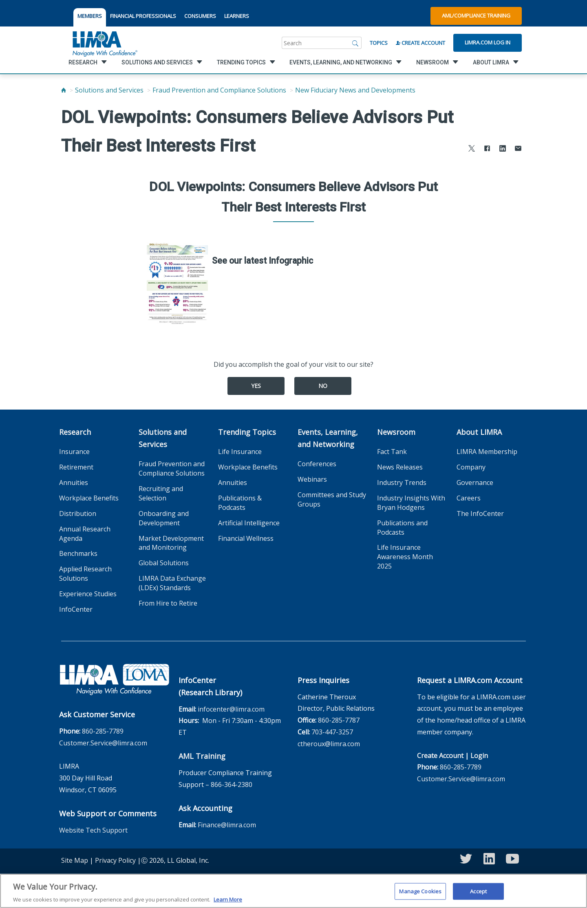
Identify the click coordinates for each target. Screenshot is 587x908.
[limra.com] (104, 42)
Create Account (420, 42)
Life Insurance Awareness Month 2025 (405, 557)
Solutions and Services (109, 90)
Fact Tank (392, 451)
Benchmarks (78, 553)
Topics (379, 42)
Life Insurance (240, 451)
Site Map (74, 860)
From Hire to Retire (168, 603)
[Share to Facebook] (487, 149)
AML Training (202, 756)
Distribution (77, 513)
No (322, 386)
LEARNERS (236, 16)
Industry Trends (401, 482)
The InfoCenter (480, 513)
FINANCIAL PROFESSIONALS (143, 16)
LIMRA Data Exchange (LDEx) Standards (172, 583)
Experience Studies (88, 593)
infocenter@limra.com (231, 709)
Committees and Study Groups (332, 499)
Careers (469, 498)
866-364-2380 (231, 784)
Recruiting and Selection (161, 493)
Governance (475, 482)
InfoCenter (76, 609)
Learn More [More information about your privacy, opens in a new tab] (228, 904)
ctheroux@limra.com (329, 743)
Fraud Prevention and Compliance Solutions (219, 90)
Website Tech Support (93, 830)
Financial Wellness (246, 538)
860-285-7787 (339, 720)
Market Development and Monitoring (171, 543)
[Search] (355, 43)
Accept (478, 895)
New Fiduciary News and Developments (355, 90)
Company (471, 467)
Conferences (317, 463)
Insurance (74, 451)
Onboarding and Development (164, 518)
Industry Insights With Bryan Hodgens (411, 503)
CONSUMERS (200, 16)
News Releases (400, 467)
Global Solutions (164, 562)
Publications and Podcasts (402, 527)
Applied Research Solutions (85, 573)
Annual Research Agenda (84, 534)
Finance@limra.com (227, 824)
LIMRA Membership (487, 451)
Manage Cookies (420, 895)
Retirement (76, 467)
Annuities (73, 482)
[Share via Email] (518, 149)
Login (479, 755)
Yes (256, 386)
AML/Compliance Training (476, 15)
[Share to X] (471, 149)
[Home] (63, 90)
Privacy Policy (115, 860)
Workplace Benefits (89, 498)
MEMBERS (89, 16)
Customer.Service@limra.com (103, 742)
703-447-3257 (332, 731)
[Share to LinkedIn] (502, 149)
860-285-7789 (103, 731)
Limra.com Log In (487, 42)
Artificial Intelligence (249, 522)
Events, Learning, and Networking (328, 438)
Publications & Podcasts (240, 503)
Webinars (312, 479)
